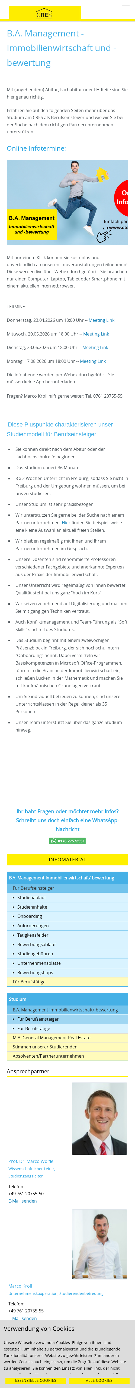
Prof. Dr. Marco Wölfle (30, 1161)
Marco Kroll (20, 1286)
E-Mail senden (22, 1201)
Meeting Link (101, 320)
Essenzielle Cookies (35, 1380)
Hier (67, 523)
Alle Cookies (99, 1380)
